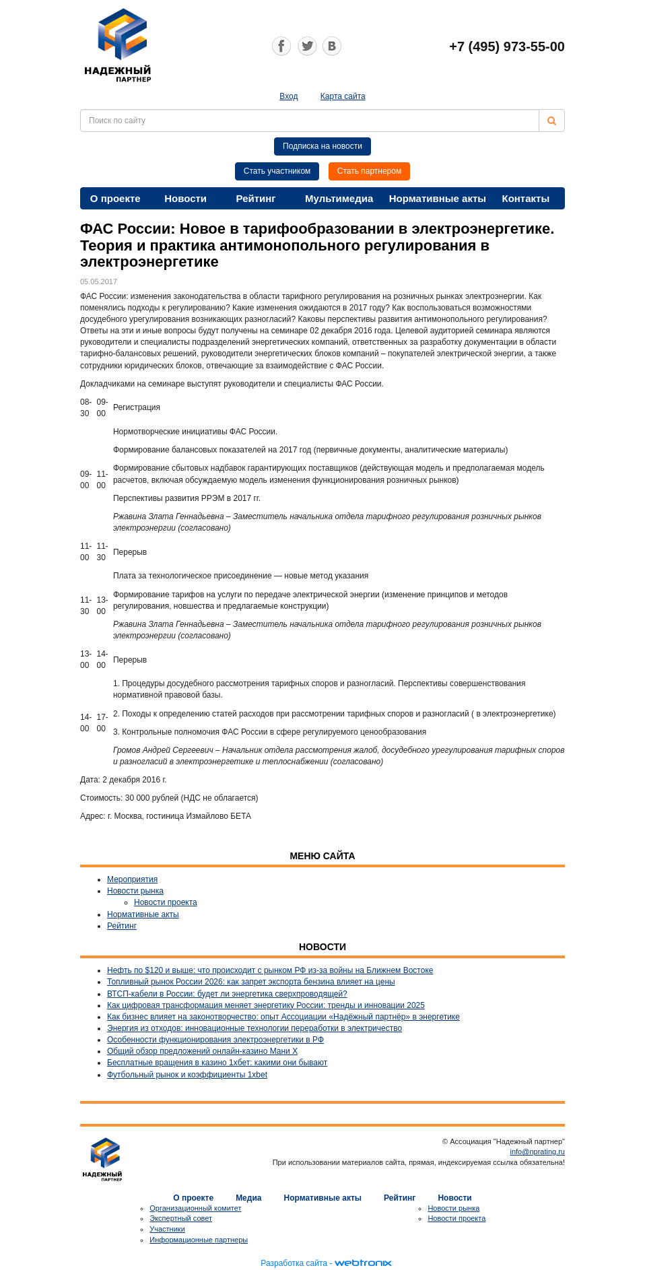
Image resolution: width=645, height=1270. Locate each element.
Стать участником (277, 171)
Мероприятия (132, 879)
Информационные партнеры (198, 1240)
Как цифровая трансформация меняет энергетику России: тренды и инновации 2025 (266, 1005)
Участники (167, 1229)
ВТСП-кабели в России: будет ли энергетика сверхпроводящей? (227, 994)
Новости (185, 198)
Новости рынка (135, 891)
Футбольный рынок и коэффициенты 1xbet (187, 1074)
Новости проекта (165, 902)
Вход (288, 96)
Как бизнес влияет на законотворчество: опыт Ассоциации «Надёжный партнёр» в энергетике (283, 1017)
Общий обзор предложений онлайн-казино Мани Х (202, 1051)
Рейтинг (256, 198)
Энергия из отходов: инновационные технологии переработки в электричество (254, 1028)
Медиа (248, 1198)
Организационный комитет (195, 1208)
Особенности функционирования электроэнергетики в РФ (215, 1039)
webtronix (363, 1263)
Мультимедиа (339, 198)
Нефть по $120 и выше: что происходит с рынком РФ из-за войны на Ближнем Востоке (270, 970)
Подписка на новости (322, 146)
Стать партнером (369, 171)
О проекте (115, 198)
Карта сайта (343, 96)
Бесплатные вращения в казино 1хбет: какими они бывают (217, 1062)
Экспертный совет (180, 1218)
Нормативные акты (437, 198)
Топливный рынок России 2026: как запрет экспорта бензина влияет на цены (251, 982)
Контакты (525, 198)
